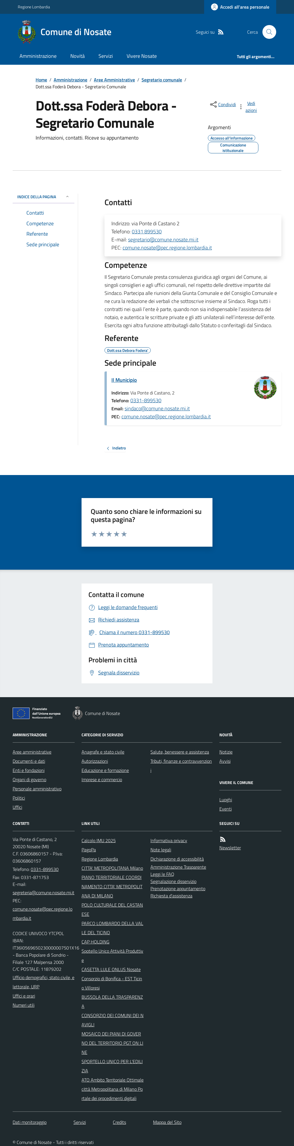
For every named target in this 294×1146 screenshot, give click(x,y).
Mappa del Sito (167, 1122)
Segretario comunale (162, 79)
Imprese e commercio (102, 779)
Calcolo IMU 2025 (99, 840)
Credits (119, 1122)
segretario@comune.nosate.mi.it (163, 239)
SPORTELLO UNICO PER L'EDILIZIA (112, 1066)
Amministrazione (38, 56)
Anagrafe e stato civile (103, 751)
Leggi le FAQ (162, 874)
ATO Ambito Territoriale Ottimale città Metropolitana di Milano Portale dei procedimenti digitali (113, 1089)
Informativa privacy (168, 840)
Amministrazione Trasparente (178, 866)
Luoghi (225, 799)
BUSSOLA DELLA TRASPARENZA (112, 1002)
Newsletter (230, 847)
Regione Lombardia (34, 7)
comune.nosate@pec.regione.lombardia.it (167, 247)
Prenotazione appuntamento (177, 888)
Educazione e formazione (105, 770)
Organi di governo (29, 779)
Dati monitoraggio (30, 1122)
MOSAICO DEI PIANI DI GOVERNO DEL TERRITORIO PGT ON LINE (112, 1043)
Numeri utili (23, 1005)
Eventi (225, 808)
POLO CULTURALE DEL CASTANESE (112, 909)
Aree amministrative (32, 751)
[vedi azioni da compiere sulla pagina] (248, 107)
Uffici (17, 807)
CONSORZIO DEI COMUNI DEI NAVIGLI (113, 1020)
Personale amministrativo (37, 788)
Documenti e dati (29, 761)
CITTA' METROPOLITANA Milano (112, 868)
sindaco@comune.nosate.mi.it (157, 408)
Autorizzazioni (95, 761)
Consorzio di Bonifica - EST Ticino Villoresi (112, 983)
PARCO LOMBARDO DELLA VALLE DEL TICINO (112, 928)
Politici (19, 797)
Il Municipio (124, 380)
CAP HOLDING (95, 941)
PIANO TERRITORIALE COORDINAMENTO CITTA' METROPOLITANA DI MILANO (112, 886)
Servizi (105, 56)
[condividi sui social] (222, 104)
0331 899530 (147, 231)
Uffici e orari (24, 995)
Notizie (226, 751)
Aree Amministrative (114, 79)
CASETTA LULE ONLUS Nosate (111, 969)
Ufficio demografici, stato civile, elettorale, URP (43, 982)
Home (41, 79)
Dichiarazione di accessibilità (177, 858)
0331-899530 (145, 400)
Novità (77, 56)
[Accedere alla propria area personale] (240, 7)
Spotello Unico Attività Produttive (112, 955)
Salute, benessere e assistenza (179, 751)
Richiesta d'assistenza (171, 895)
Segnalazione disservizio (173, 881)
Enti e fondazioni (29, 770)
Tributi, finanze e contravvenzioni (181, 766)
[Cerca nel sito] (267, 32)
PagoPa (89, 849)
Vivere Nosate (142, 56)
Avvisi (225, 761)
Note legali (160, 849)
